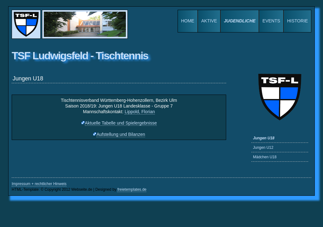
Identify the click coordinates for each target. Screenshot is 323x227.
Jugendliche (239, 20)
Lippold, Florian (140, 111)
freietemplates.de (131, 189)
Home (187, 20)
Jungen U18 (263, 138)
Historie (297, 20)
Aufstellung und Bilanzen (121, 134)
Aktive (209, 20)
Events (271, 20)
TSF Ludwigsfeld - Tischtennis (80, 55)
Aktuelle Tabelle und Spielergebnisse (121, 122)
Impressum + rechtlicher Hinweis (39, 184)
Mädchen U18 (265, 157)
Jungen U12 (263, 147)
